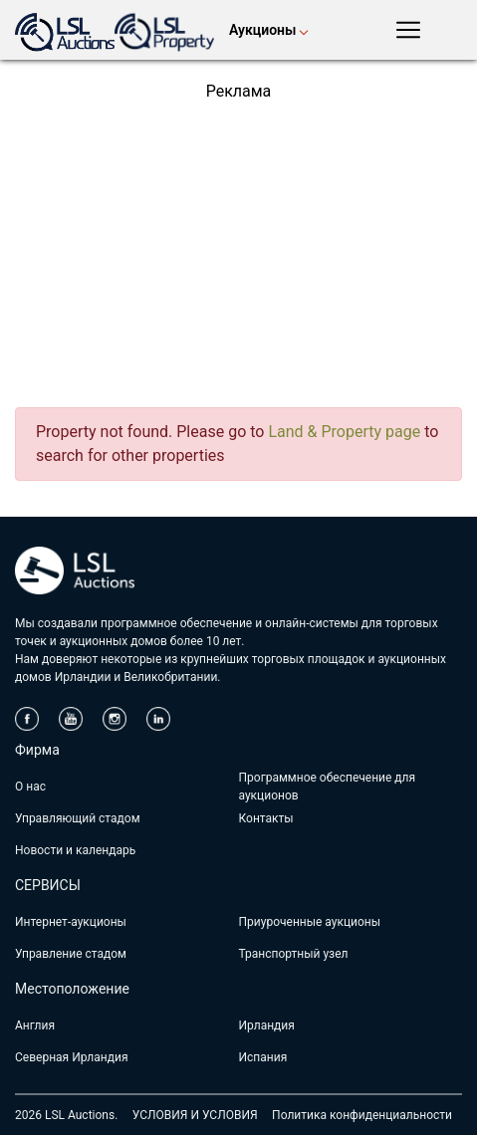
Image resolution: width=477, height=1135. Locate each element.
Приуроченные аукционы (310, 922)
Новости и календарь (75, 850)
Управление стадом (70, 954)
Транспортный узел (294, 954)
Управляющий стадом (77, 818)
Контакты (266, 818)
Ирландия (267, 1025)
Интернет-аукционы (70, 922)
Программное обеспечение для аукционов (327, 786)
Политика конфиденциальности (362, 1115)
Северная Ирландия (71, 1057)
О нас (30, 787)
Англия (35, 1025)
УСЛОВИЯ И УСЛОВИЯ (195, 1115)
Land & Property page (344, 431)
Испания (263, 1057)
